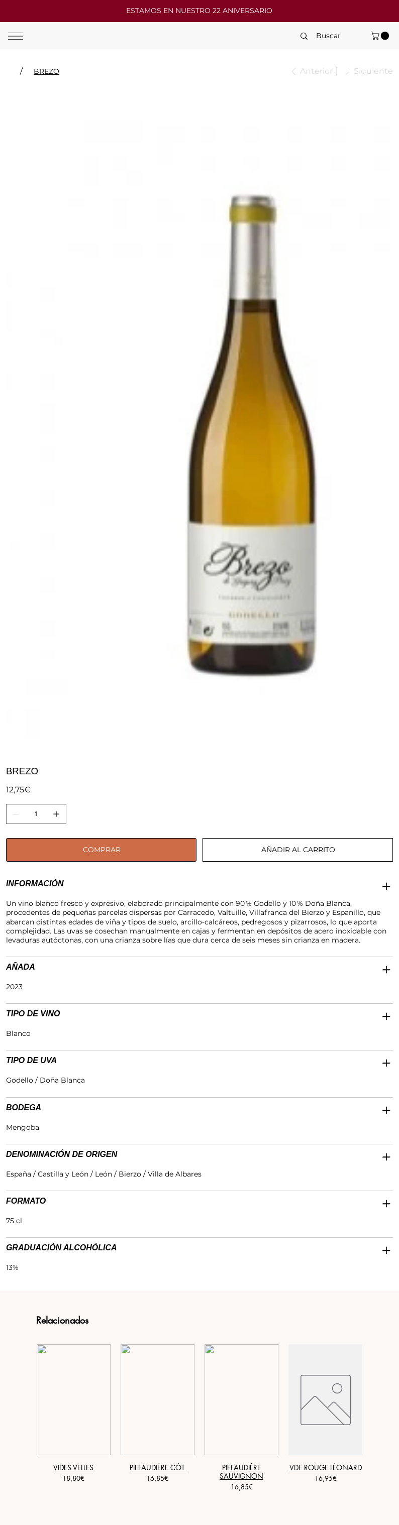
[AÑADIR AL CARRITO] (298, 850)
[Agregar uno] (56, 814)
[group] (199, 1422)
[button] (381, 36)
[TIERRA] (10, 71)
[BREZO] (46, 71)
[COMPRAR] (101, 850)
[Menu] (15, 36)
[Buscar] (329, 36)
